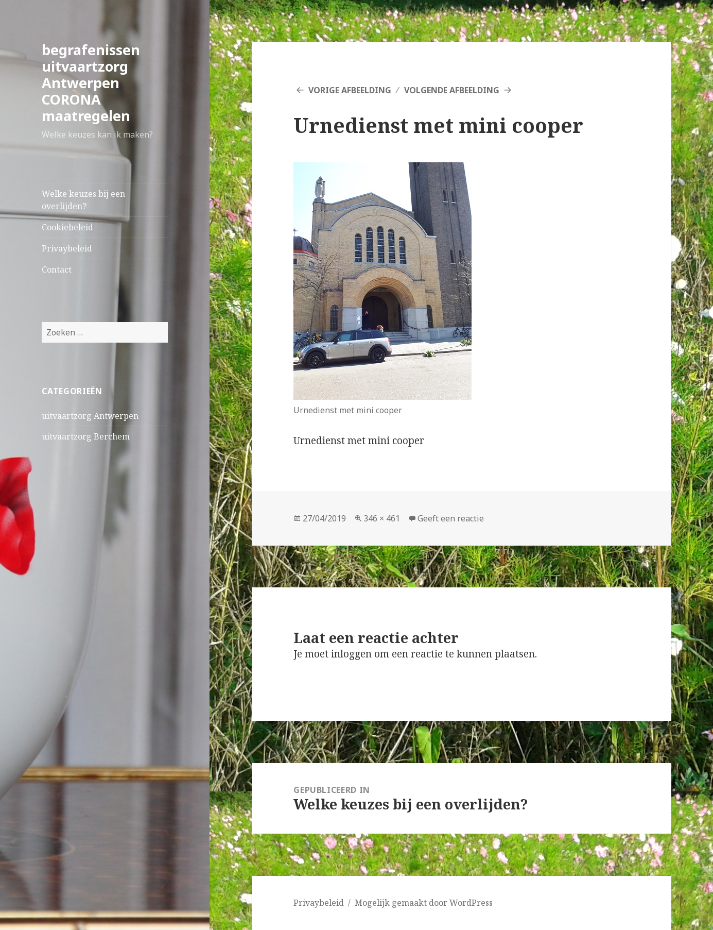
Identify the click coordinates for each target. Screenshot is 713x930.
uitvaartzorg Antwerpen (90, 415)
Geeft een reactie (451, 518)
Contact (57, 269)
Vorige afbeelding (349, 90)
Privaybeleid (67, 248)
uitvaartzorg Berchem (86, 436)
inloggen (351, 654)
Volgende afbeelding (451, 90)
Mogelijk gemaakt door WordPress (424, 902)
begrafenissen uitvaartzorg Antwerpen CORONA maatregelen (91, 82)
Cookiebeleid (67, 227)
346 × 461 (381, 518)
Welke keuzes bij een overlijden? (83, 200)
